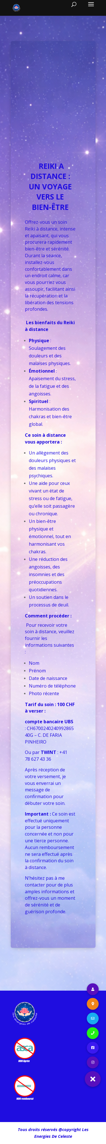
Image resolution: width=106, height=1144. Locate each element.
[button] (93, 1079)
